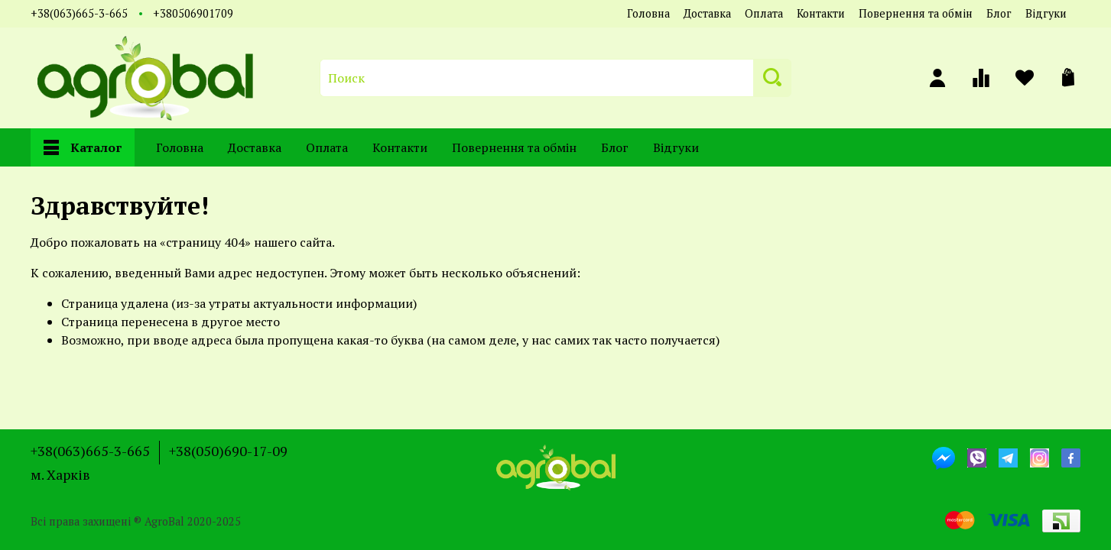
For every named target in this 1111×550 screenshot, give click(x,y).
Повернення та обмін (916, 13)
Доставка (707, 13)
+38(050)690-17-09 (228, 451)
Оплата (764, 13)
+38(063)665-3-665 (79, 13)
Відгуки (1046, 13)
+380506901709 (193, 13)
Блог (999, 13)
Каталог (83, 147)
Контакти (821, 13)
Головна (648, 13)
